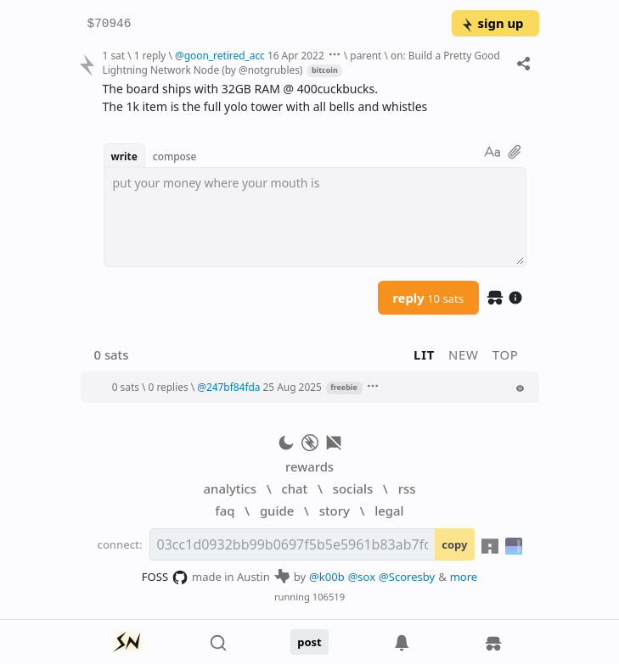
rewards (309, 466)
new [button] (463, 354)
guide (277, 510)
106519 (328, 596)
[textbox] (315, 217)
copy (454, 544)
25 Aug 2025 (292, 386)
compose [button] (175, 156)
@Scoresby (407, 576)
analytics (230, 488)
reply (428, 297)
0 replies (169, 386)
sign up (492, 22)
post (309, 642)
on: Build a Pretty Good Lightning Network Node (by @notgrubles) (300, 62)
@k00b (327, 576)
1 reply (150, 55)
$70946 (109, 24)
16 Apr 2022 (295, 55)
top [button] (505, 354)
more (464, 576)
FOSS (165, 577)
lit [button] (424, 354)
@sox (361, 576)
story (334, 510)
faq (224, 510)
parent (365, 55)
